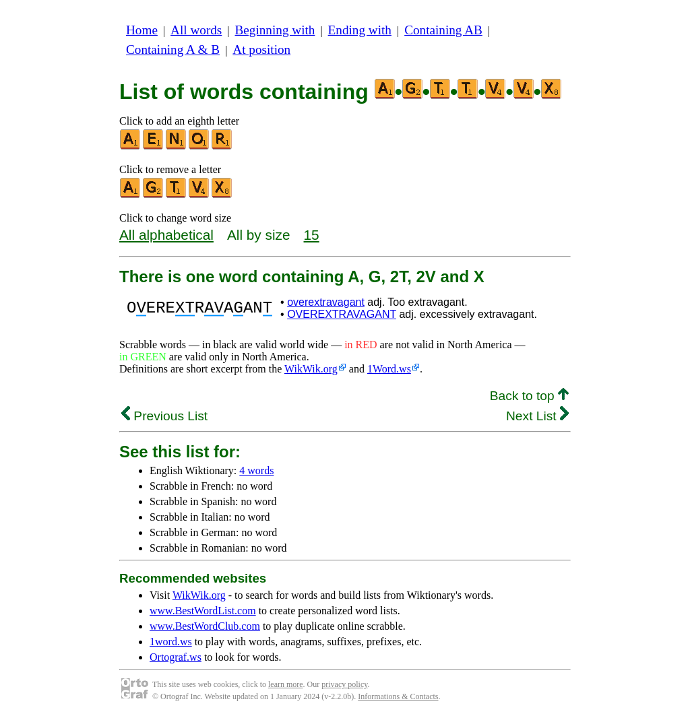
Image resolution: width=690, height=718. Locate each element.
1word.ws (171, 641)
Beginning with (275, 30)
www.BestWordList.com (203, 610)
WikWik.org (311, 368)
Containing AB (443, 30)
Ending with (359, 30)
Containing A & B (173, 49)
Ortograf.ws (175, 657)
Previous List (164, 416)
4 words (256, 470)
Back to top (529, 396)
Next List (537, 416)
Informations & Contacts (398, 696)
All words (196, 30)
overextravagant (326, 302)
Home (142, 30)
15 (311, 234)
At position (261, 49)
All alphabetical (166, 234)
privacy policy (344, 684)
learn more (285, 684)
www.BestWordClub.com (205, 626)
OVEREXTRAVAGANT (341, 314)
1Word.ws (389, 368)
